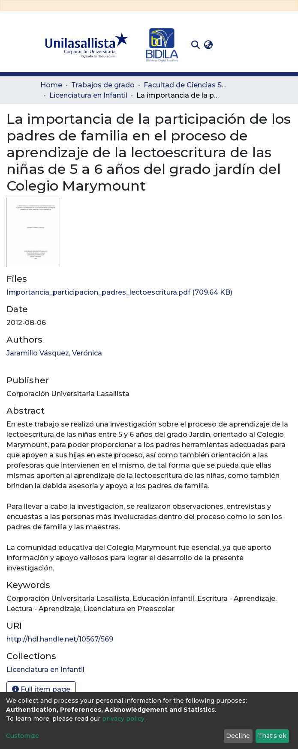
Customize (22, 736)
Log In (228, 45)
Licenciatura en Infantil (88, 95)
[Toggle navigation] (252, 45)
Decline (238, 736)
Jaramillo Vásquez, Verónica (54, 353)
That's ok (272, 736)
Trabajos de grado (103, 85)
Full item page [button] (41, 689)
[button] (208, 45)
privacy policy (123, 718)
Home (51, 85)
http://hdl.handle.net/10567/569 (59, 639)
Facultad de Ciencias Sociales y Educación (186, 85)
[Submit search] (195, 45)
